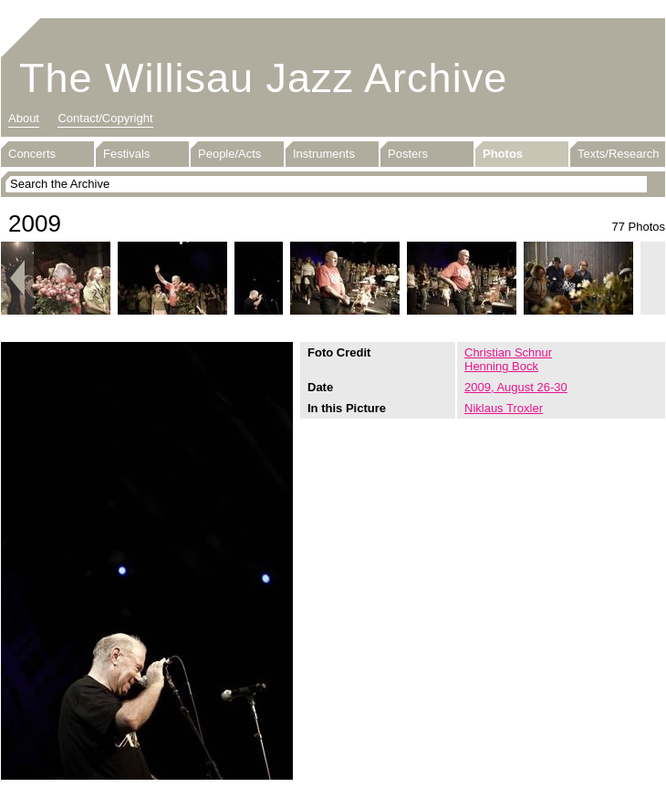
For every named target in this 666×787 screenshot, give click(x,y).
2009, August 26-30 (515, 387)
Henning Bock (501, 366)
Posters (408, 154)
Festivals (126, 154)
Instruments (324, 154)
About (23, 118)
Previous (17, 278)
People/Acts (229, 154)
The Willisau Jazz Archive (263, 78)
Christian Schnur (508, 352)
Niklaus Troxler (503, 408)
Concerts (32, 154)
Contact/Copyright (104, 118)
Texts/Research (619, 154)
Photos (503, 154)
